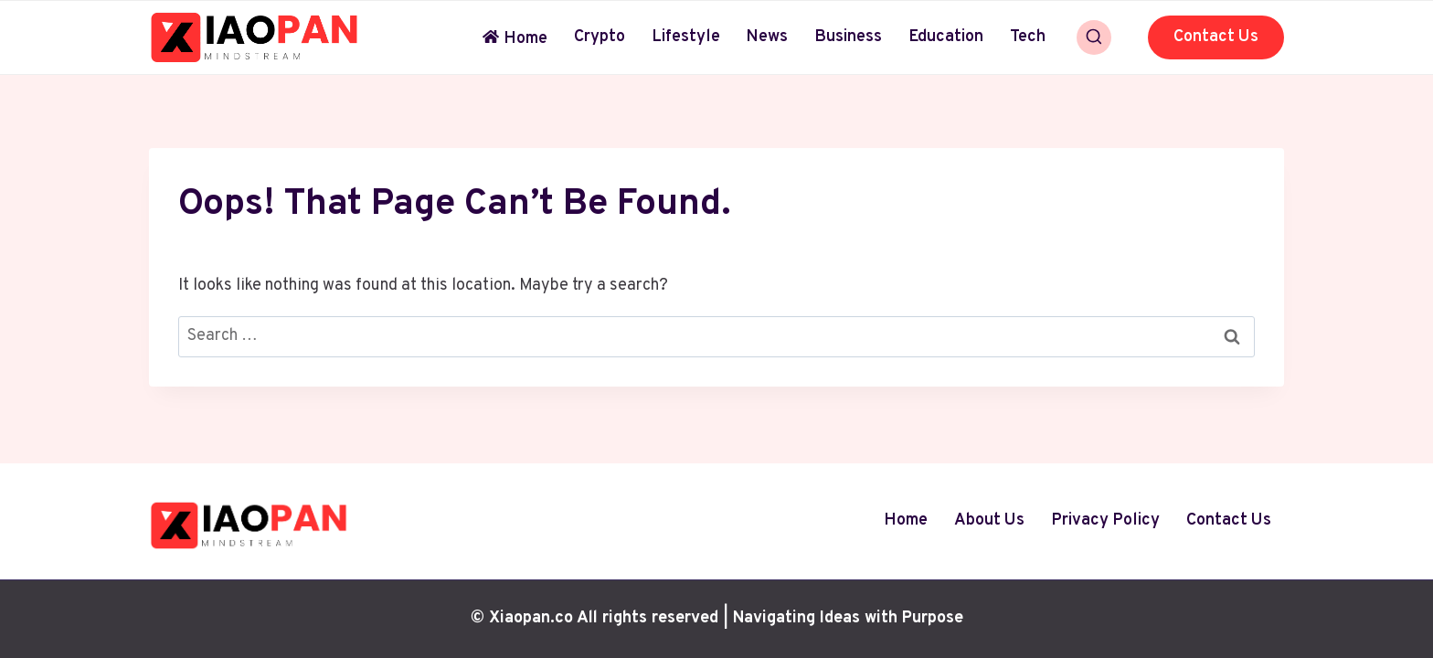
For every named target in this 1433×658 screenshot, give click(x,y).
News (767, 37)
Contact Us (1215, 37)
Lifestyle (686, 37)
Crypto (599, 37)
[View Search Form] (1094, 37)
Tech (1028, 37)
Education (945, 37)
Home (515, 38)
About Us (989, 520)
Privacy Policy (1105, 520)
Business (848, 37)
